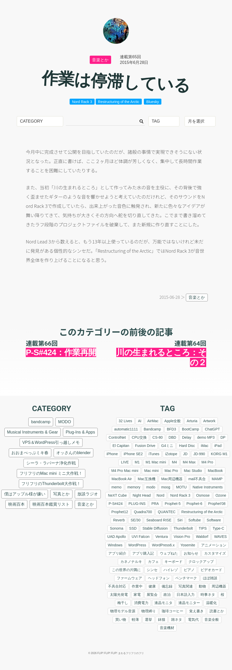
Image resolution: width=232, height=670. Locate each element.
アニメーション (213, 545)
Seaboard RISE (158, 520)
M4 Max (189, 462)
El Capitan (121, 446)
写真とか (61, 494)
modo (150, 487)
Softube (194, 520)
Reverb (119, 520)
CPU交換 (139, 437)
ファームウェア (129, 578)
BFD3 (171, 429)
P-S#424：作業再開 (61, 352)
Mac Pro (171, 471)
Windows (115, 545)
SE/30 (135, 520)
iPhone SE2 (133, 454)
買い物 (120, 619)
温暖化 (211, 603)
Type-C (218, 528)
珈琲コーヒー (172, 611)
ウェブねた (169, 553)
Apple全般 (172, 421)
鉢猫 (161, 619)
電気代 (193, 619)
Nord (160, 495)
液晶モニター (189, 603)
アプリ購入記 (143, 553)
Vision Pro (182, 537)
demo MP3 (206, 437)
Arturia (192, 421)
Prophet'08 (217, 504)
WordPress (137, 545)
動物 (202, 586)
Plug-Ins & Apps (80, 432)
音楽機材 (167, 628)
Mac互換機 (146, 479)
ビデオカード (211, 570)
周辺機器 (219, 586)
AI (139, 421)
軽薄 (135, 619)
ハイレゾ (170, 570)
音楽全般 (211, 619)
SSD (133, 528)
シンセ (152, 570)
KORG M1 (219, 454)
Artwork (209, 421)
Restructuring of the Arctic (118, 102)
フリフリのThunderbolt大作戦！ (50, 483)
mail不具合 (197, 479)
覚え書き (196, 611)
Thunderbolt (183, 528)
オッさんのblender (73, 453)
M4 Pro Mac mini (124, 471)
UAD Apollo (116, 537)
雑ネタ (176, 619)
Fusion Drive (145, 446)
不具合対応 (117, 586)
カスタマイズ (215, 553)
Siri (180, 520)
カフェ (153, 561)
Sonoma (116, 528)
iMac (205, 446)
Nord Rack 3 (82, 102)
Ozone (221, 495)
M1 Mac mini (156, 462)
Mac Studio (193, 471)
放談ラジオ (87, 494)
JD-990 (199, 454)
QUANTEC (166, 512)
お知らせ (191, 553)
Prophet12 (119, 512)
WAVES (220, 537)
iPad (217, 446)
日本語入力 (186, 594)
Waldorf (202, 537)
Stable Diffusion (155, 528)
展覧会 (152, 594)
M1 (137, 462)
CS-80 (157, 437)
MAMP (217, 479)
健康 (152, 586)
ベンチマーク (186, 578)
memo (116, 487)
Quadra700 (143, 512)
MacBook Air (122, 479)
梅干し (122, 603)
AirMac (153, 421)
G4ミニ (167, 446)
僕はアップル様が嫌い (24, 494)
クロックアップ (201, 561)
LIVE (125, 462)
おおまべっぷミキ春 (29, 453)
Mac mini (151, 471)
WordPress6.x (163, 545)
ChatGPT (212, 429)
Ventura (161, 537)
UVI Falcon (141, 537)
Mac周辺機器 (171, 479)
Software (214, 520)
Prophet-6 (194, 504)
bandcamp (41, 422)
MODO (64, 422)
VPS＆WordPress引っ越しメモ (51, 442)
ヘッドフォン (159, 578)
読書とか (217, 611)
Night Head (141, 495)
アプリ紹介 (117, 553)
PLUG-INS (136, 504)
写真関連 (185, 586)
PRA (155, 504)
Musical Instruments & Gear (32, 432)
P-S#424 (115, 504)
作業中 (137, 586)
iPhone (112, 454)
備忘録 (167, 586)
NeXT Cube (117, 495)
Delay (186, 437)
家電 (137, 594)
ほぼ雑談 (210, 578)
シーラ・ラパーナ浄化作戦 (51, 463)
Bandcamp (152, 429)
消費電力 (141, 603)
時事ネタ (208, 594)
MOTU (181, 487)
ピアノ (189, 570)
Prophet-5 (172, 504)
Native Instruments (208, 487)
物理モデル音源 (122, 611)
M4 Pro (207, 462)
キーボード (173, 561)
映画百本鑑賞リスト (51, 504)
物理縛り (148, 611)
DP (222, 437)
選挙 (148, 619)
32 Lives (125, 421)
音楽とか (100, 60)
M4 (174, 462)
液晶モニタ (163, 603)
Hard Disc (187, 446)
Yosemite (187, 545)
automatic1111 (126, 429)
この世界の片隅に (126, 570)
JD (185, 454)
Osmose (203, 495)
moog (165, 487)
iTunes (153, 454)
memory (133, 487)
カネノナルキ (131, 561)
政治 (167, 594)
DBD (172, 437)
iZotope (171, 454)
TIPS (203, 528)
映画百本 (16, 504)
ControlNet (117, 437)
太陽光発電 (119, 594)
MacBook (215, 471)
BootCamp (190, 429)
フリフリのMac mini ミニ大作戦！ (51, 473)
